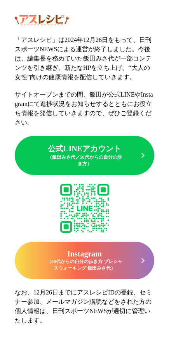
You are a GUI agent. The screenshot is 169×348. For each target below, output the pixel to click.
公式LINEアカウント (85, 155)
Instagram (85, 260)
